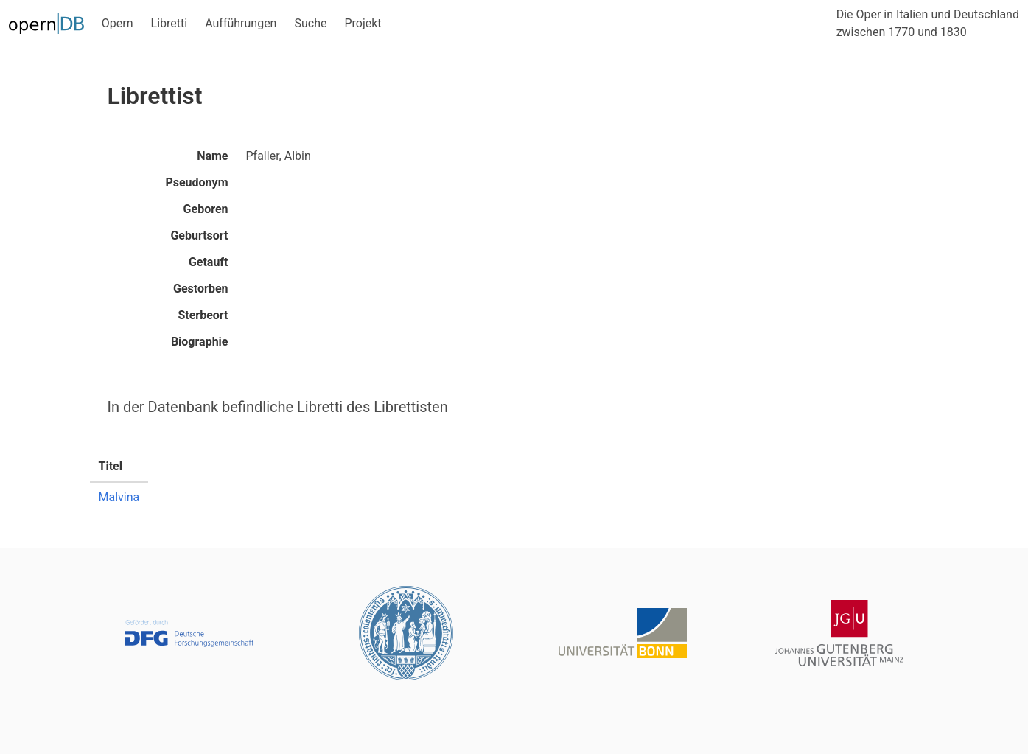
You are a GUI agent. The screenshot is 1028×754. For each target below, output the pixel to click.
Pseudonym (196, 182)
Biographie (199, 342)
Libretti (169, 23)
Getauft (208, 262)
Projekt (362, 23)
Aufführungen (240, 23)
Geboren (205, 209)
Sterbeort (203, 315)
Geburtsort (199, 235)
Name (212, 156)
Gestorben (200, 289)
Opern (117, 23)
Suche (310, 23)
